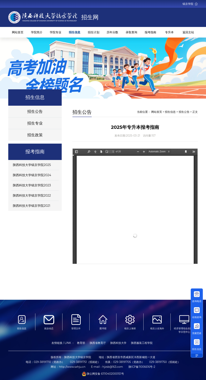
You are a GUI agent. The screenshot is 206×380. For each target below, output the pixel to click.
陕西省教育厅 (98, 344)
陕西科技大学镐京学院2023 (32, 185)
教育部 (81, 344)
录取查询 (131, 32)
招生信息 (74, 32)
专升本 (169, 32)
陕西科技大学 (118, 344)
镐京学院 (190, 4)
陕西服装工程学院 (142, 344)
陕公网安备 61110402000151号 (103, 375)
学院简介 (36, 32)
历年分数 (112, 32)
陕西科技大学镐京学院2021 (31, 206)
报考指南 (150, 32)
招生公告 (35, 111)
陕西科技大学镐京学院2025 (32, 165)
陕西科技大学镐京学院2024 (32, 175)
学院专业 (55, 32)
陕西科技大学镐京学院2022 (32, 195)
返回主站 (188, 32)
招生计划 (93, 32)
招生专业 (35, 123)
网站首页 (17, 32)
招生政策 (35, 135)
